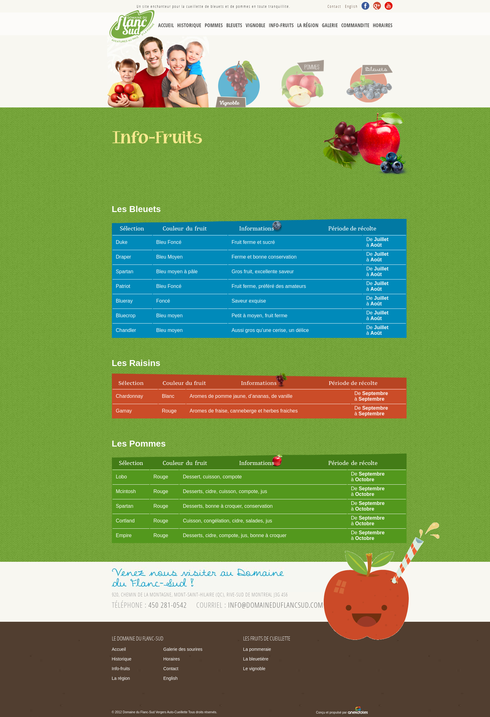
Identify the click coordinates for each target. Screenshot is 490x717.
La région (307, 25)
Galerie (330, 25)
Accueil (166, 25)
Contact (334, 6)
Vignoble (255, 25)
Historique (189, 25)
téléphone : (149, 605)
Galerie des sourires (182, 649)
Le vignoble (254, 668)
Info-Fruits (281, 25)
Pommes (214, 25)
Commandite (355, 25)
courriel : (259, 605)
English (351, 6)
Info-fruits (121, 668)
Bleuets (234, 25)
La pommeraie (257, 649)
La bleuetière (255, 658)
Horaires (382, 25)
